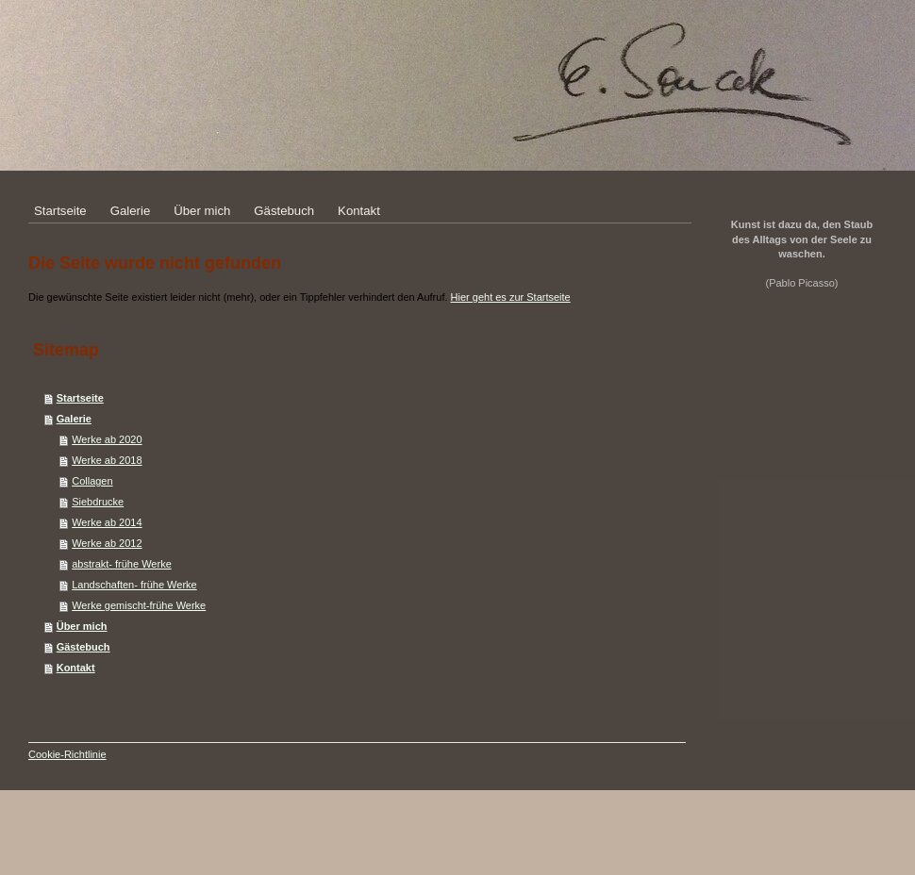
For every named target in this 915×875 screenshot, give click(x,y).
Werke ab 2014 (106, 522)
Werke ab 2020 (106, 439)
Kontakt (76, 667)
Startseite (80, 398)
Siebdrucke (98, 501)
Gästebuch (83, 646)
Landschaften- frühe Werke (134, 584)
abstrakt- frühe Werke (122, 564)
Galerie (74, 418)
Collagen (92, 481)
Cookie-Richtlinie (67, 754)
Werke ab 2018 (106, 460)
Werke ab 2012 (106, 543)
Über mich (82, 626)
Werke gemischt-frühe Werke (139, 605)
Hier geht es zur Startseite (511, 297)
